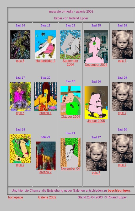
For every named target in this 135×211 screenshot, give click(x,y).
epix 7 (20, 165)
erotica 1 (45, 113)
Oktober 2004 (70, 116)
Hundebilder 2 (45, 61)
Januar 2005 (96, 121)
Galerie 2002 (47, 197)
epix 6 (20, 113)
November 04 (70, 168)
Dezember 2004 (96, 65)
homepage (15, 197)
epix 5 (20, 61)
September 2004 (70, 62)
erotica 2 (45, 172)
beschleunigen (119, 190)
